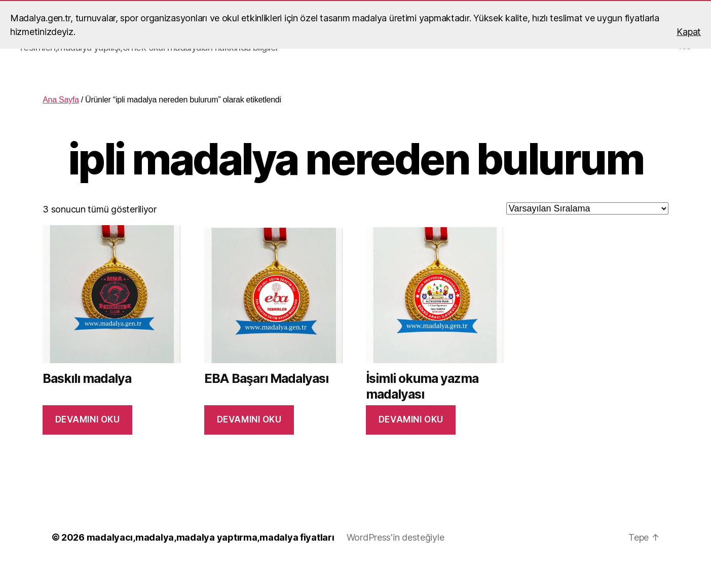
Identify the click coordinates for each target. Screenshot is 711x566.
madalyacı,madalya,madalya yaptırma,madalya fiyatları (210, 537)
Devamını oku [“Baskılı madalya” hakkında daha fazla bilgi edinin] (87, 419)
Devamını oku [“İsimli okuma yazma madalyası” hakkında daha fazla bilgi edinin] (411, 419)
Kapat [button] (689, 31)
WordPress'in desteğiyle (395, 537)
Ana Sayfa (61, 99)
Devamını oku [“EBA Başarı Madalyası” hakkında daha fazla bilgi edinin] (249, 419)
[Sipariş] (587, 208)
